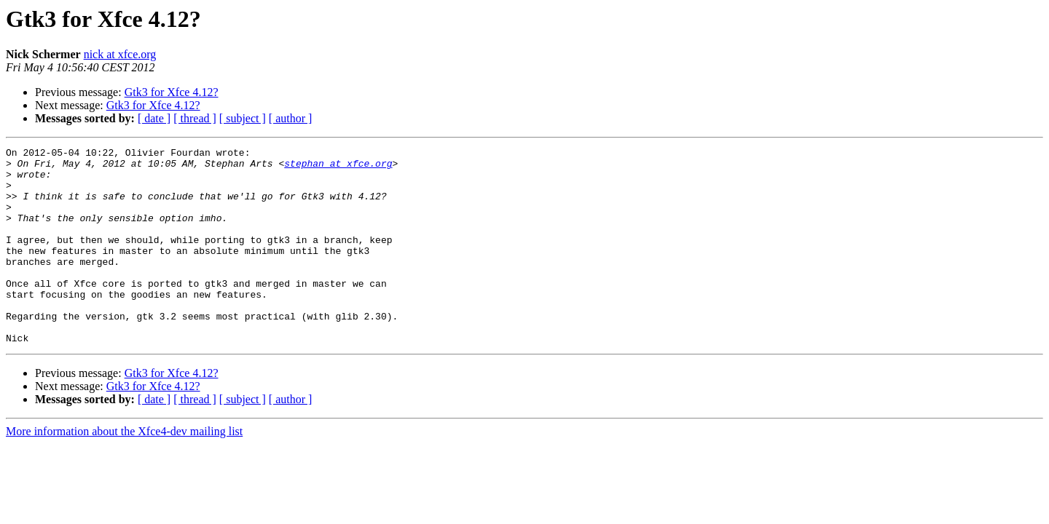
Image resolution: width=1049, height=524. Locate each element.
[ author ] (291, 118)
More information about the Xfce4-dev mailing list (124, 470)
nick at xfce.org (120, 54)
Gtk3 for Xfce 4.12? (172, 92)
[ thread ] (194, 118)
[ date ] (154, 118)
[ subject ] (242, 118)
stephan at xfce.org (338, 167)
